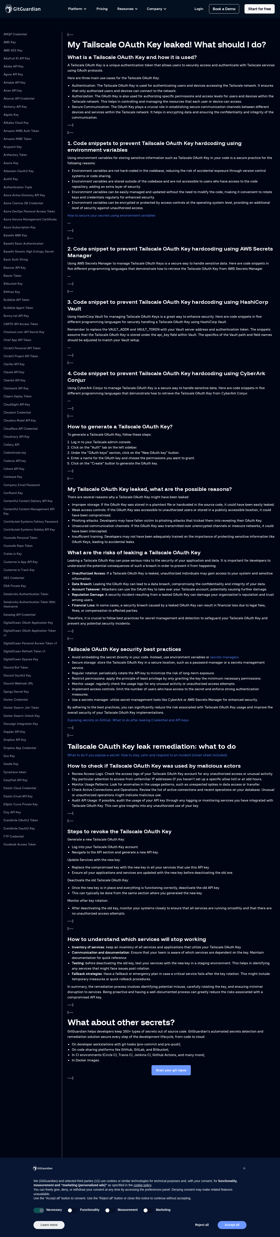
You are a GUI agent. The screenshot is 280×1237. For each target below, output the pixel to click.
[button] (244, 1168)
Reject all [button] (202, 1225)
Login (199, 9)
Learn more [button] (49, 1225)
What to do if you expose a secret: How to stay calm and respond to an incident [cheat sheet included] (147, 755)
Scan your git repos (171, 1070)
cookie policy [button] (142, 1185)
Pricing (102, 8)
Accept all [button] (232, 1225)
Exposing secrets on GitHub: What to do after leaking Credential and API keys (128, 720)
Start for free (259, 8)
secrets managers (224, 657)
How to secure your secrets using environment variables (111, 215)
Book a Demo (224, 8)
